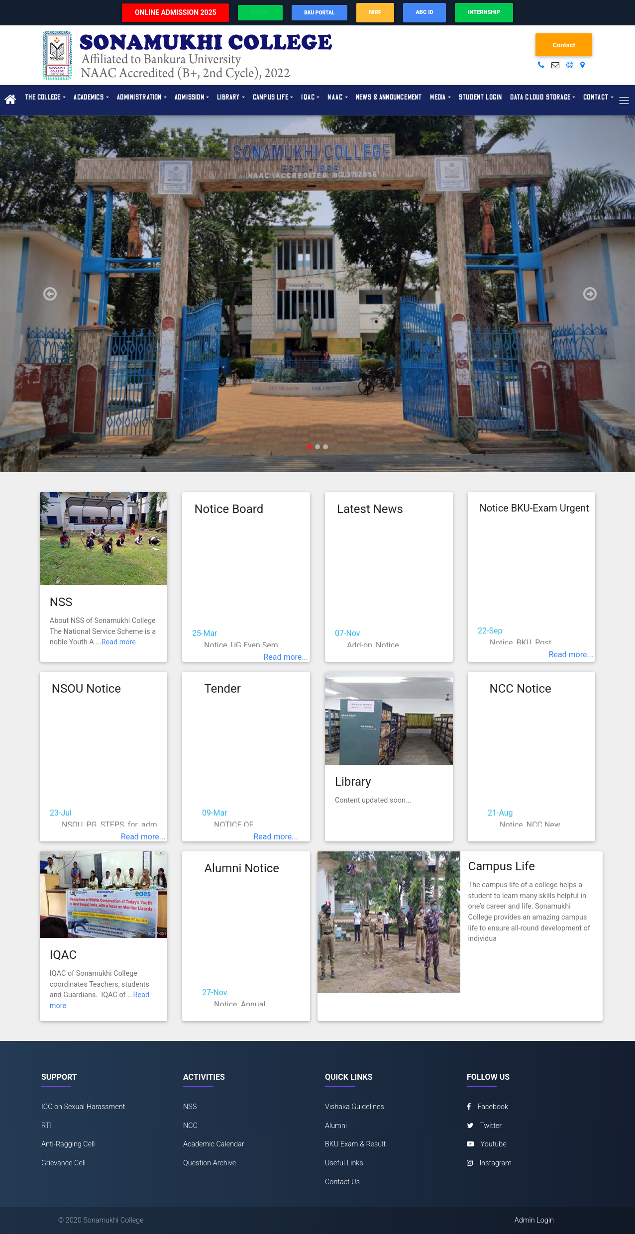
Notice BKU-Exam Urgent (534, 508)
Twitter (484, 1126)
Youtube (487, 1144)
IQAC (63, 955)
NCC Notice (520, 689)
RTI (46, 1126)
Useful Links (344, 1163)
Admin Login (534, 1220)
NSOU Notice (86, 689)
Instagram (489, 1163)
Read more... (285, 657)
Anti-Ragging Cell (68, 1144)
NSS (61, 602)
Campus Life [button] (271, 97)
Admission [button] (190, 97)
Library (353, 782)
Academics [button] (89, 97)
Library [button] (228, 97)
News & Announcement (389, 97)
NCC (190, 1126)
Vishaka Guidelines (354, 1107)
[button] (47, 294)
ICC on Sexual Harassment (83, 1107)
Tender (222, 689)
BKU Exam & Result (355, 1144)
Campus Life (501, 866)
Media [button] (438, 97)
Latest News (370, 509)
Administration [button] (139, 97)
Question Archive (209, 1163)
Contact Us (342, 1182)
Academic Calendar (213, 1144)
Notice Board (228, 509)
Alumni (336, 1126)
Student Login (481, 97)
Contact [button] (596, 97)
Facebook (487, 1107)
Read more (119, 642)
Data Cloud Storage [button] (540, 97)
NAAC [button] (335, 97)
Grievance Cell (63, 1163)
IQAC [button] (308, 97)
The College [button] (43, 97)
